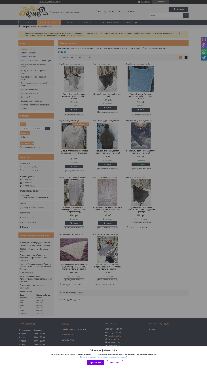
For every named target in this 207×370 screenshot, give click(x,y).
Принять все (95, 363)
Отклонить (115, 363)
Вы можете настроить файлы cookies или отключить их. (103, 357)
